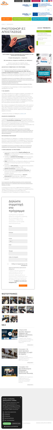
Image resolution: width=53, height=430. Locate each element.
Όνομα (10, 226)
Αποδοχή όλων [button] (7, 423)
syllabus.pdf (23, 113)
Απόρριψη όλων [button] (16, 423)
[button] (18, 260)
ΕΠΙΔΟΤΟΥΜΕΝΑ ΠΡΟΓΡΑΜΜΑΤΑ (21, 19)
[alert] (11, 412)
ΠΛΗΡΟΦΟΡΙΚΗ (10, 24)
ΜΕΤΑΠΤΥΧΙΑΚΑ (18, 1)
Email (10, 245)
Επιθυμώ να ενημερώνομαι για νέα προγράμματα (19, 264)
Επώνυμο (11, 232)
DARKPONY (49, 423)
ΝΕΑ (48, 9)
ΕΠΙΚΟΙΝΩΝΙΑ (36, 1)
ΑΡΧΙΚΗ (3, 24)
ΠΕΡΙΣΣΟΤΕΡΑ (30, 345)
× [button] (20, 397)
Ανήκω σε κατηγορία (13, 257)
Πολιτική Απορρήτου (26, 423)
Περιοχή (11, 251)
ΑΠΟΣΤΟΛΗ (23, 285)
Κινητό (10, 238)
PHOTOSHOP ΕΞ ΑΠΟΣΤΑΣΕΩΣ (42, 43)
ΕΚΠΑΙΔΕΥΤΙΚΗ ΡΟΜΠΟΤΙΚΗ (39, 19)
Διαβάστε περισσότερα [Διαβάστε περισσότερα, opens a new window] (13, 409)
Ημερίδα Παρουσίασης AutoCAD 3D (42, 39)
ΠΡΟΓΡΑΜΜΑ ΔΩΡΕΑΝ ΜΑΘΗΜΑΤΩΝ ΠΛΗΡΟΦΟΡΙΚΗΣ (44, 34)
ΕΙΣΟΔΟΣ (27, 1)
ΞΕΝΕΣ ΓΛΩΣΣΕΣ (6, 19)
